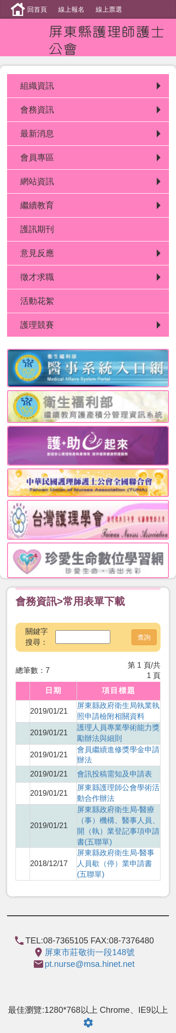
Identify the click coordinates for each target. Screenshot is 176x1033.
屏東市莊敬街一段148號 (90, 952)
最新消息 (37, 133)
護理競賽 (37, 325)
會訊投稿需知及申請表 (114, 774)
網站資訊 (37, 181)
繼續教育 (37, 205)
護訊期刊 (37, 229)
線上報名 (71, 9)
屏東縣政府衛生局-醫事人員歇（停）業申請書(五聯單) (115, 863)
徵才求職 (37, 277)
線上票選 (109, 9)
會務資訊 (37, 109)
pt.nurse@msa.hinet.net (89, 964)
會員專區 (37, 157)
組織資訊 (37, 85)
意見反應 (37, 253)
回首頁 (37, 9)
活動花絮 (37, 301)
